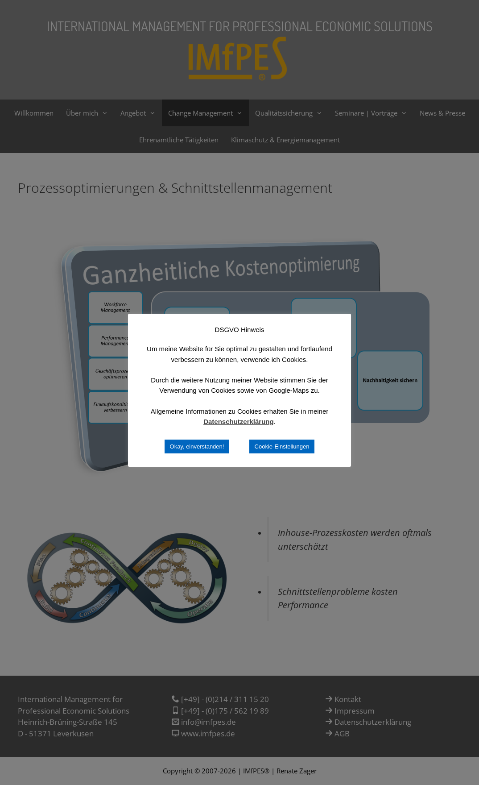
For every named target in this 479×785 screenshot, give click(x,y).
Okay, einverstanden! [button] (197, 446)
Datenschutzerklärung (238, 421)
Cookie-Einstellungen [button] (282, 446)
